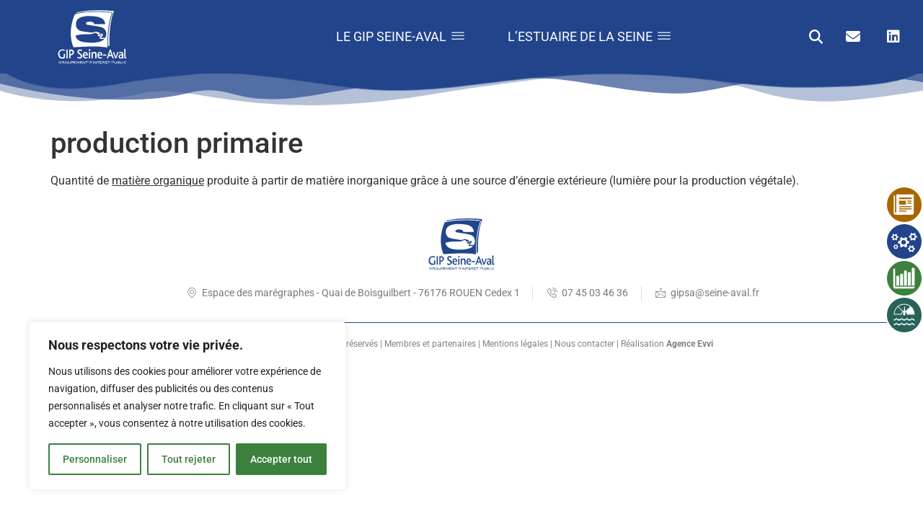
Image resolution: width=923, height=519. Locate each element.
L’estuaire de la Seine (589, 36)
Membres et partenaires (430, 344)
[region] (187, 405)
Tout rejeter (189, 459)
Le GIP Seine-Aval (400, 36)
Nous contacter (584, 344)
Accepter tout (281, 459)
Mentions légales (515, 344)
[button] (816, 37)
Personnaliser (95, 459)
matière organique (158, 180)
